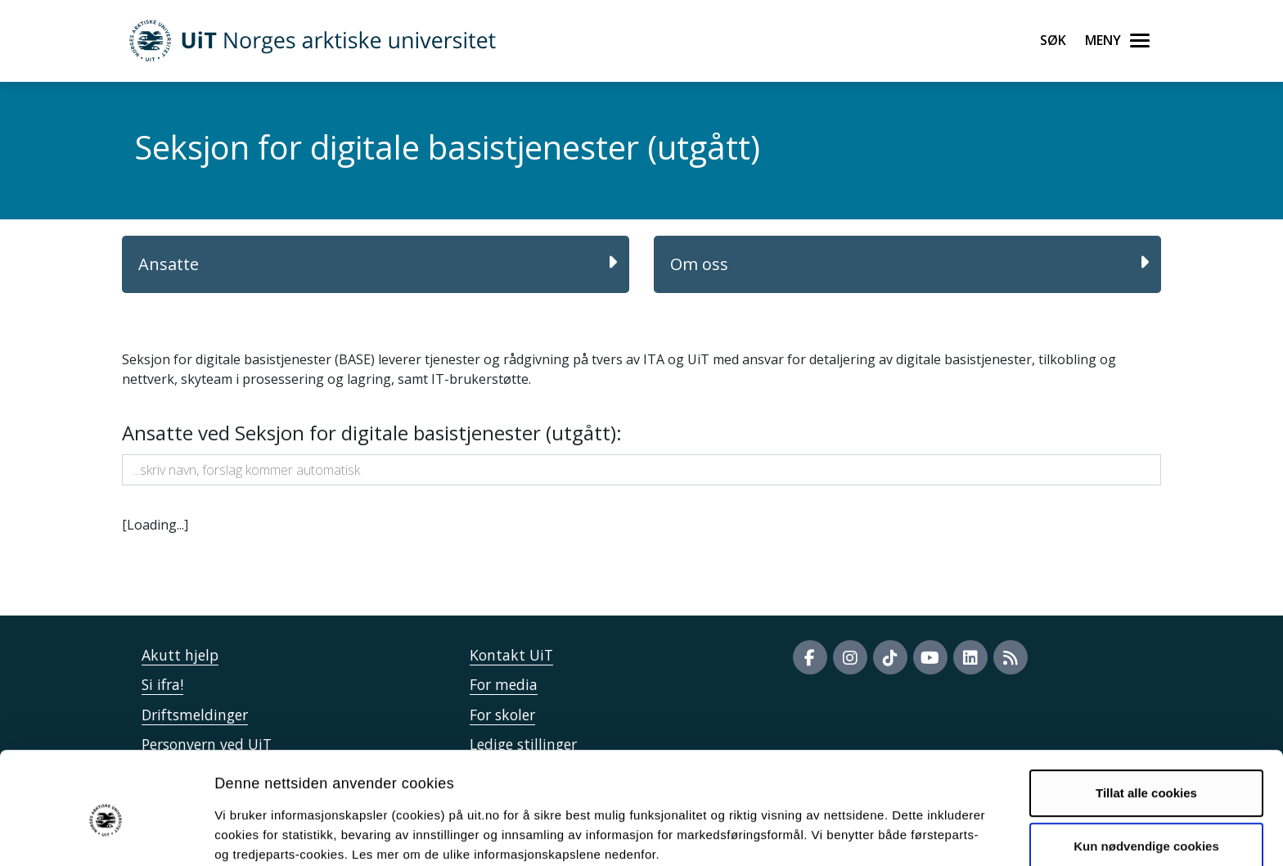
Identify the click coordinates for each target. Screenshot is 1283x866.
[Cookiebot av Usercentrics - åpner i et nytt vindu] (106, 834)
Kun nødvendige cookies (1146, 772)
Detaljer (871, 834)
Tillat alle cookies (1146, 719)
